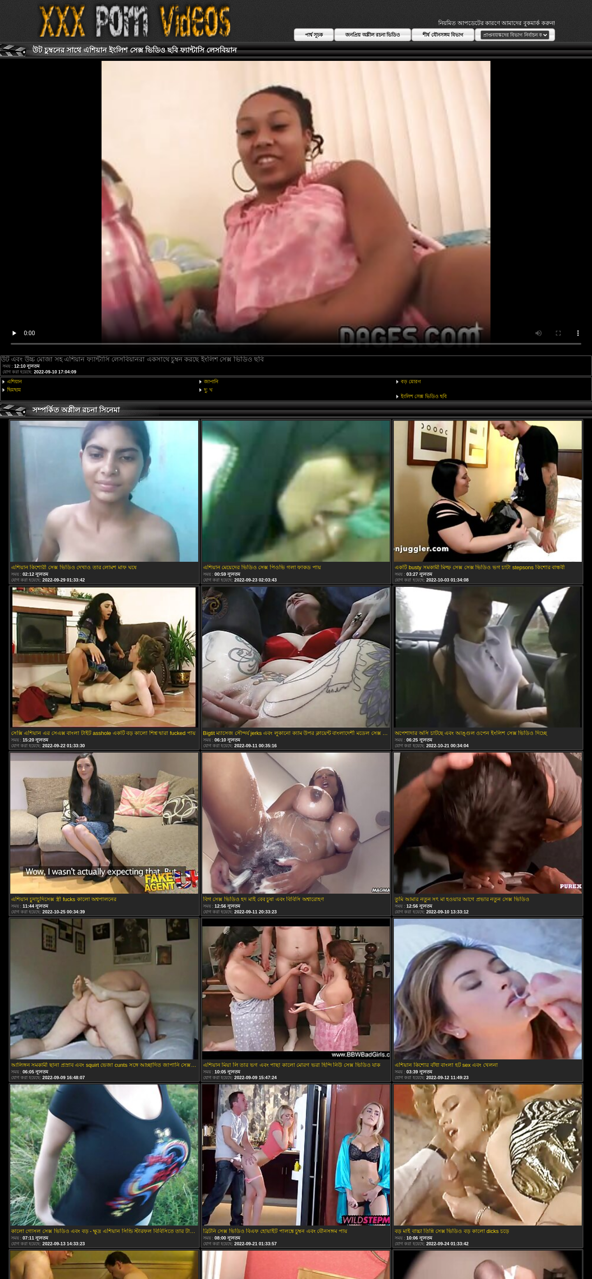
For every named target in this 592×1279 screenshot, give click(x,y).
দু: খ (208, 390)
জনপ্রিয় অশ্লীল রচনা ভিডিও (372, 35)
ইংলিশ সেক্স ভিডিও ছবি (424, 396)
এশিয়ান (14, 382)
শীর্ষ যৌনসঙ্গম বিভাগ (443, 35)
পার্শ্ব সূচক (314, 35)
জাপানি (211, 382)
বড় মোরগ (411, 382)
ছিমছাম (14, 390)
